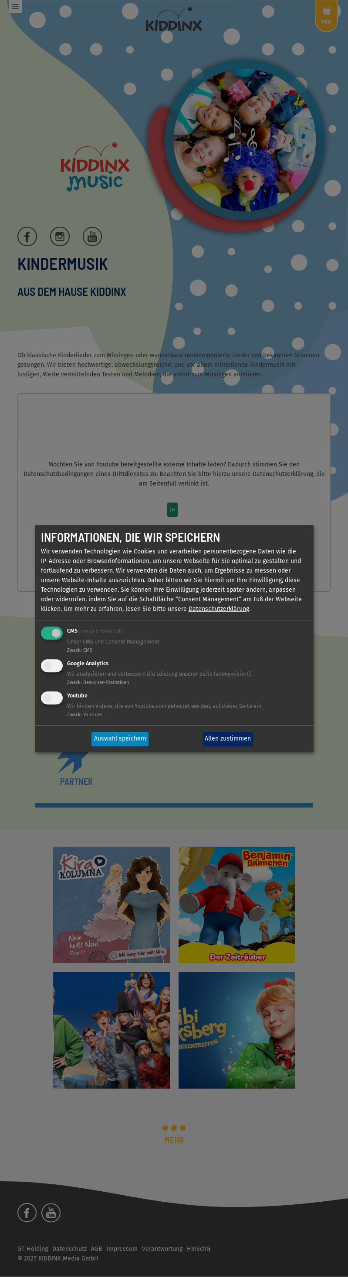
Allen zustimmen (228, 739)
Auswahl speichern (120, 739)
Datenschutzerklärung (219, 609)
